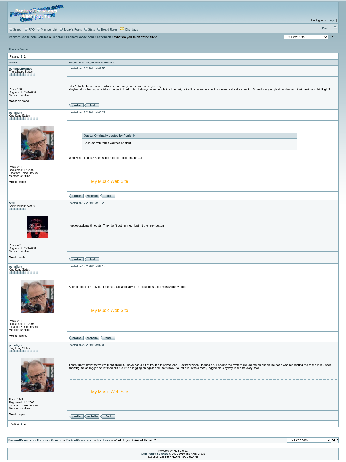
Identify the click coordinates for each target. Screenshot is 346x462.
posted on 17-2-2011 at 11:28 (87, 202)
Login (332, 20)
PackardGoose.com (80, 37)
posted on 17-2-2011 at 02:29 (87, 112)
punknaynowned (20, 68)
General (57, 37)
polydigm (15, 112)
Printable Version (19, 49)
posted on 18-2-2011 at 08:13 (87, 266)
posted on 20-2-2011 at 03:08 (87, 344)
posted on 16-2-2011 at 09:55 (87, 68)
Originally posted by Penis (115, 135)
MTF (12, 203)
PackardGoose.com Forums (28, 37)
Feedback (104, 37)
